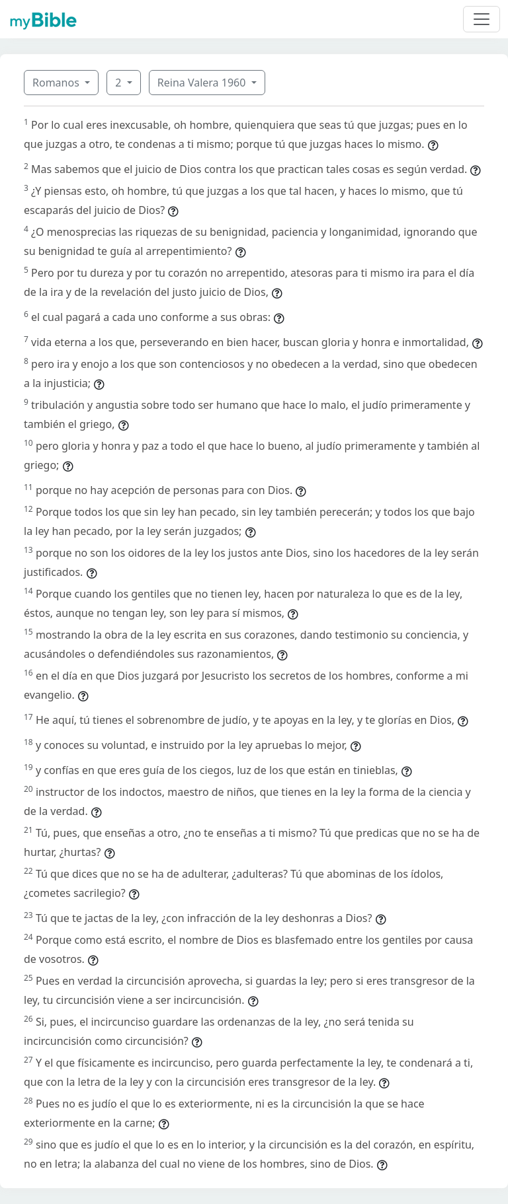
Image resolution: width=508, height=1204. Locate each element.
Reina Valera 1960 (203, 82)
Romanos (57, 82)
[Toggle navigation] (481, 19)
